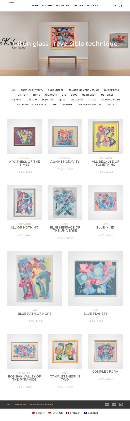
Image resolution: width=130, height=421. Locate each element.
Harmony (22, 95)
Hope (36, 95)
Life (64, 95)
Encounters (55, 90)
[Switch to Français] (73, 412)
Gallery (47, 5)
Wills (111, 104)
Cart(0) (117, 5)
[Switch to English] (38, 412)
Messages (16, 99)
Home (35, 5)
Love (74, 95)
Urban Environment (90, 104)
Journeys (51, 95)
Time (54, 104)
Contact (78, 5)
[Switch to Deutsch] (55, 412)
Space (92, 99)
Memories (107, 95)
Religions (77, 99)
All (13, 90)
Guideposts (111, 90)
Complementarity (32, 90)
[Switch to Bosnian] (91, 412)
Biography (62, 5)
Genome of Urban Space (83, 90)
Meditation (89, 95)
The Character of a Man (31, 104)
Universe (67, 104)
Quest (63, 99)
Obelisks (31, 99)
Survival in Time (111, 99)
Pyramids (48, 99)
